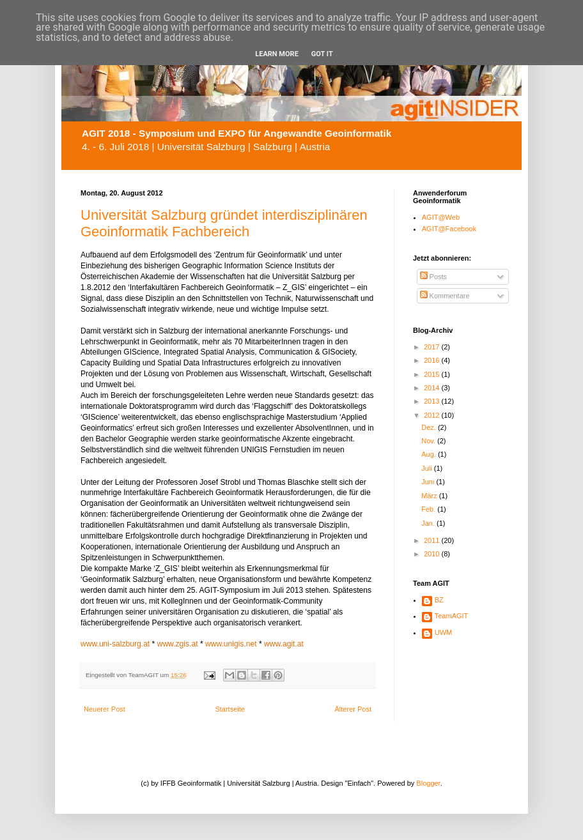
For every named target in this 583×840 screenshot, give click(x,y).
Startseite (229, 709)
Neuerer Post (104, 709)
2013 (433, 401)
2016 (433, 360)
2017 (433, 347)
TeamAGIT (452, 616)
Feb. (429, 509)
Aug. (429, 454)
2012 (433, 415)
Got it (322, 54)
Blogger (428, 783)
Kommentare (445, 296)
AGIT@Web (441, 217)
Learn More (277, 54)
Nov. (429, 441)
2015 (433, 374)
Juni (428, 481)
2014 (433, 388)
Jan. (429, 523)
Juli (427, 468)
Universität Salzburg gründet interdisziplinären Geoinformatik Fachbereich (224, 223)
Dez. (429, 427)
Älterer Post (353, 709)
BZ (439, 600)
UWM (444, 632)
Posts (433, 276)
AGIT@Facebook (449, 229)
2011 (433, 540)
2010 (433, 554)
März (430, 496)
